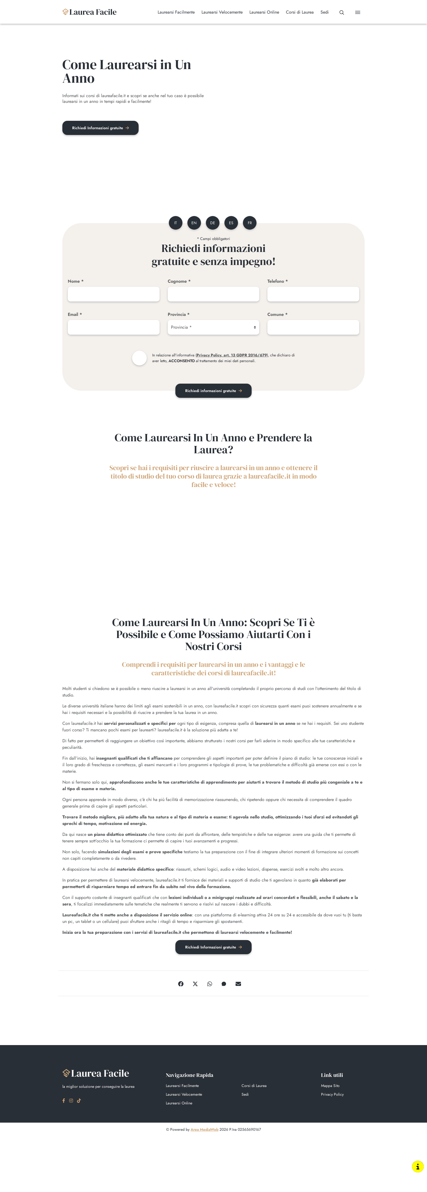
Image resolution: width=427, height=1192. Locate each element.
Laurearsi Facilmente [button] (172, 12)
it (173, 223)
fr (251, 223)
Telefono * (277, 282)
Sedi (245, 1095)
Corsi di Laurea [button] (296, 12)
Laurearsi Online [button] (261, 12)
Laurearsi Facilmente (182, 1086)
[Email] (114, 328)
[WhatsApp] (209, 984)
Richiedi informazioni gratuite (213, 391)
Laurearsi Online (179, 1104)
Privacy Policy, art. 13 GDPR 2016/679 (232, 355)
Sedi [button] (321, 12)
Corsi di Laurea (254, 1086)
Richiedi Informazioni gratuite (101, 128)
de (212, 223)
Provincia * (179, 315)
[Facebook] (181, 984)
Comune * (277, 315)
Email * (75, 315)
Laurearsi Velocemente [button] (218, 12)
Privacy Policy (332, 1095)
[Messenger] (224, 984)
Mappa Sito (330, 1086)
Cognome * (179, 282)
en (193, 223)
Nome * (76, 282)
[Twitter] (195, 984)
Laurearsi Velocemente (184, 1095)
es (232, 223)
